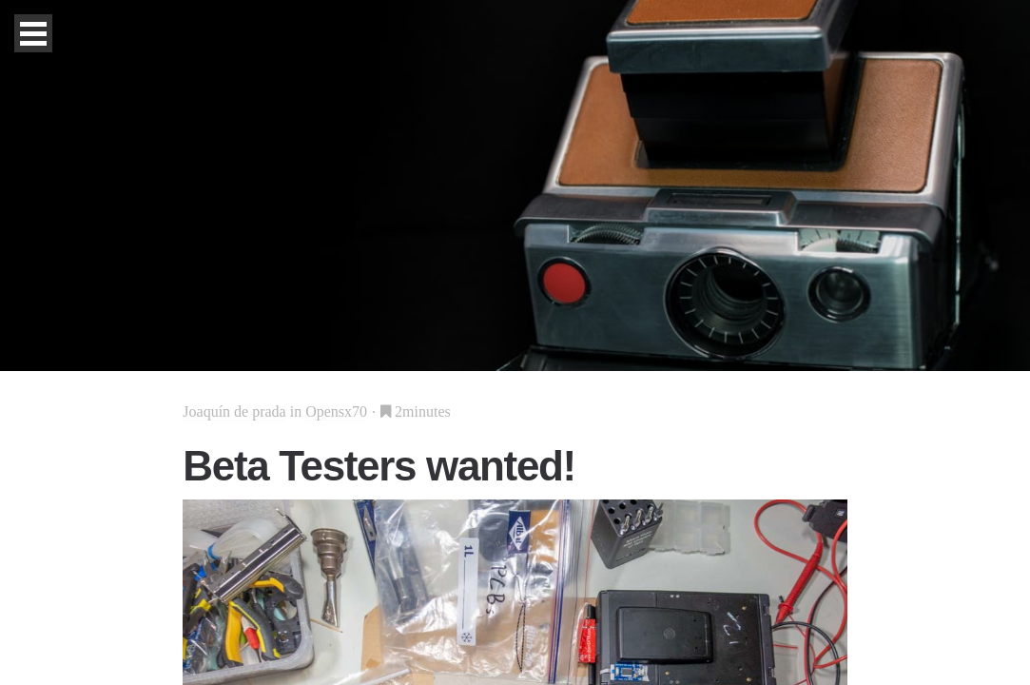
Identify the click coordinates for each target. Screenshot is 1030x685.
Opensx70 (336, 411)
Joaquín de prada (234, 411)
